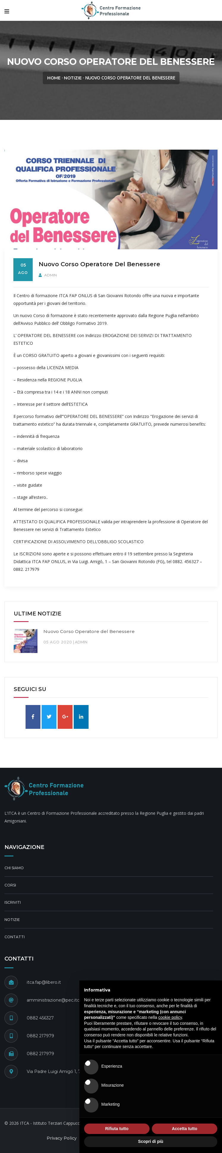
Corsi (10, 885)
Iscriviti (12, 902)
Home (54, 78)
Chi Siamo (14, 868)
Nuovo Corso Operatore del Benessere (89, 631)
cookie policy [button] (170, 1017)
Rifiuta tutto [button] (117, 1128)
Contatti (14, 937)
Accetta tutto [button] (184, 1128)
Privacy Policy (62, 1138)
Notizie (73, 78)
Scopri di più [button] (150, 1141)
